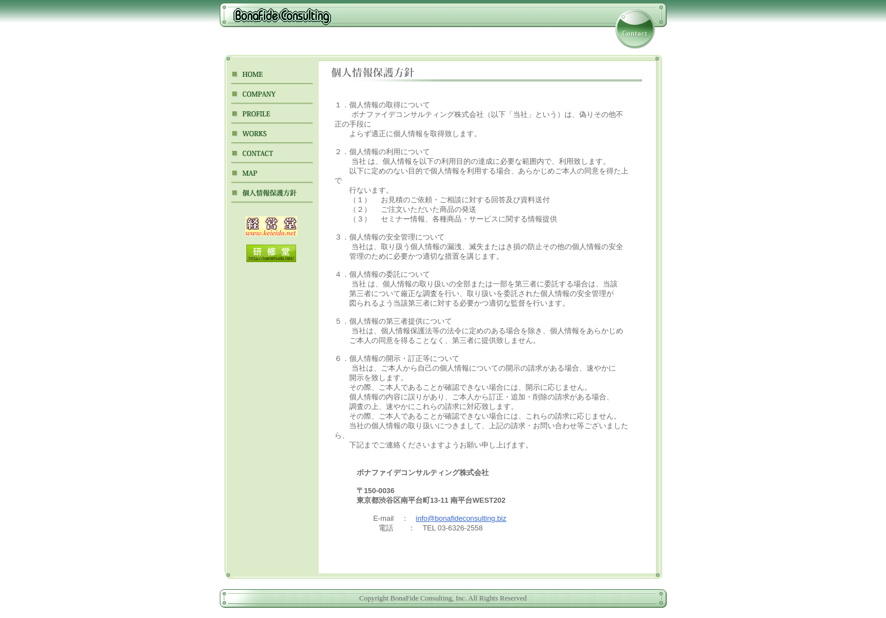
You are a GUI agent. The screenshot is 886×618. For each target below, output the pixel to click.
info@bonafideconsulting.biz (461, 518)
